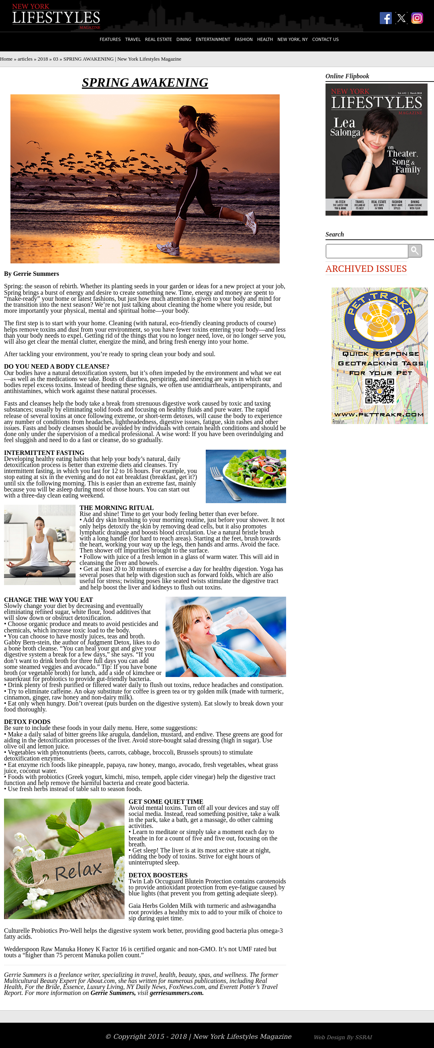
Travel (133, 39)
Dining (183, 39)
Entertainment (213, 39)
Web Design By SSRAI (342, 1037)
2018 (43, 59)
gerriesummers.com (176, 992)
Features (110, 39)
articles (25, 59)
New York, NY (292, 39)
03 (55, 59)
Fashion (244, 39)
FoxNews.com (187, 986)
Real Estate (158, 39)
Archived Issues (366, 268)
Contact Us (325, 39)
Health (265, 39)
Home (6, 59)
